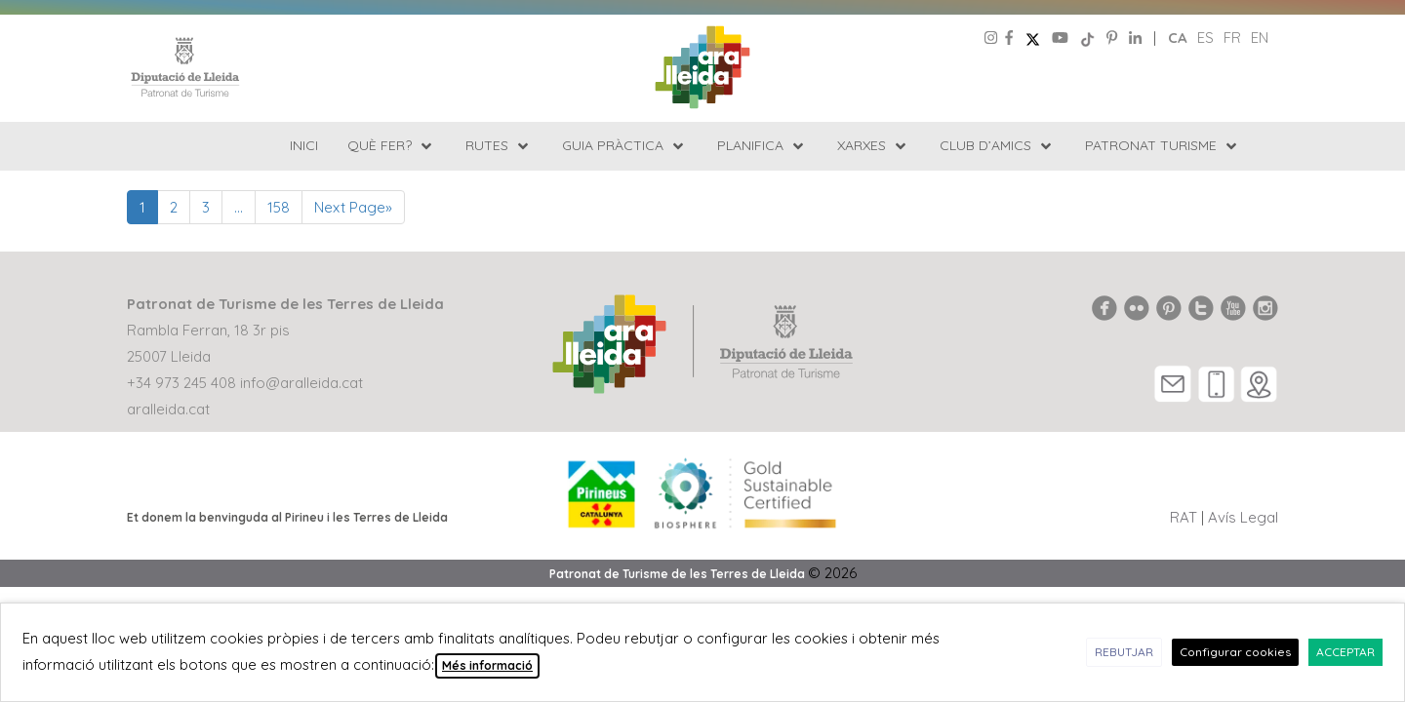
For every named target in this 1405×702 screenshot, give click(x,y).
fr (1232, 37)
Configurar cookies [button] (1235, 651)
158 (278, 207)
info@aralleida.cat (301, 382)
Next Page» (353, 207)
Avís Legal (1243, 517)
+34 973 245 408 (181, 382)
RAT (1183, 517)
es (1205, 37)
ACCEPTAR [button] (1345, 651)
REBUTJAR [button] (1124, 651)
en (1259, 37)
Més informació (487, 665)
